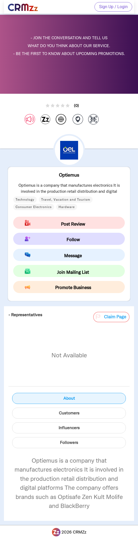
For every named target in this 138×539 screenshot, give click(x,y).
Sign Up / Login (113, 6)
